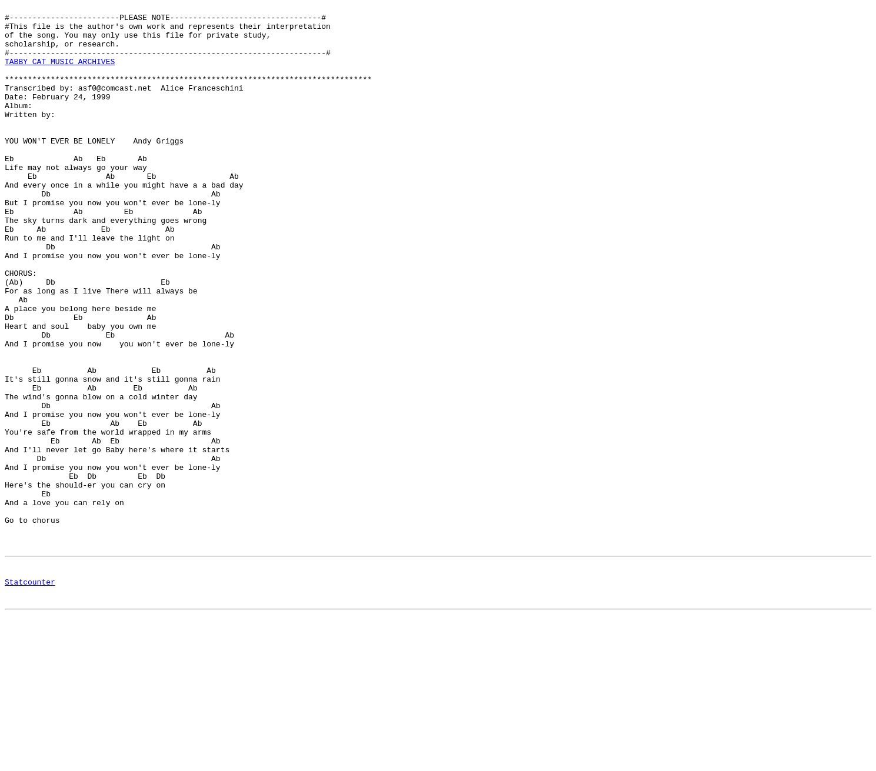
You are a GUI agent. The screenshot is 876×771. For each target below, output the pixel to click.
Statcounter (30, 696)
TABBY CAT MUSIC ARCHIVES (60, 73)
